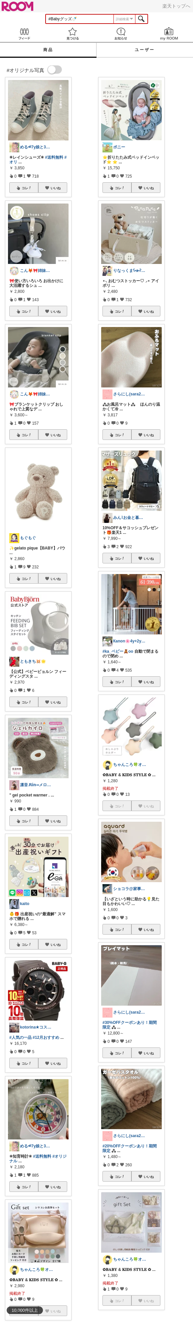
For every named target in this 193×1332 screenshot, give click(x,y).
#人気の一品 (20, 1037)
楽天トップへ (176, 6)
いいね (56, 188)
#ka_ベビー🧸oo (117, 651)
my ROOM (169, 34)
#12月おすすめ (46, 1037)
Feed (24, 34)
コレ (27, 188)
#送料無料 (54, 157)
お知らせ (120, 34)
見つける (72, 34)
